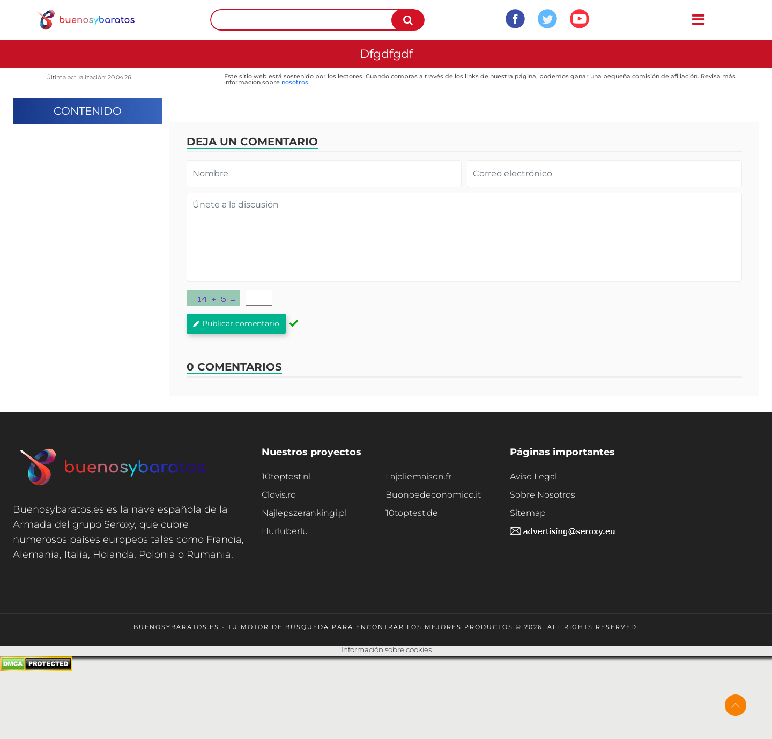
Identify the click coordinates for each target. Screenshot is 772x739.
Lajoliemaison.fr (418, 476)
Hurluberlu (285, 531)
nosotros (294, 82)
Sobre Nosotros (542, 495)
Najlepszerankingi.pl (304, 513)
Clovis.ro (279, 495)
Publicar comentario (236, 323)
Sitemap (528, 513)
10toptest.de (411, 513)
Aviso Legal (533, 476)
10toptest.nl (286, 476)
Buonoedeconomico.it (433, 495)
